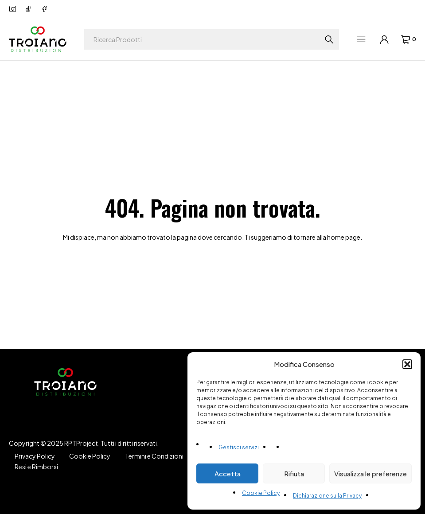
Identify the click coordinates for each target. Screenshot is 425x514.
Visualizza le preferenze (370, 473)
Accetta (227, 473)
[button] (407, 364)
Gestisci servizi (238, 447)
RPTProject (81, 443)
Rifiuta (294, 473)
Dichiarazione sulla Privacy (327, 495)
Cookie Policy (261, 493)
